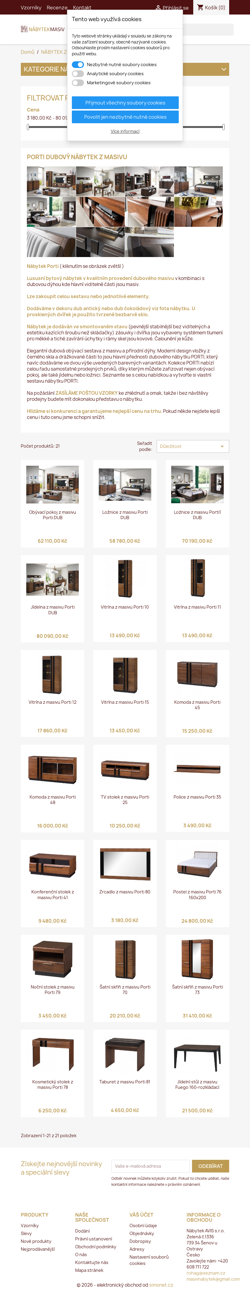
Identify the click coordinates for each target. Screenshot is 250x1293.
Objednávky (142, 1233)
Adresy (137, 1249)
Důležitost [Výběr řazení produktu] (193, 446)
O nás (81, 1254)
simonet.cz (161, 1285)
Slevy (26, 1233)
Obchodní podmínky (95, 1247)
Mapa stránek (89, 1270)
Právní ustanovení (93, 1239)
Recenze (57, 7)
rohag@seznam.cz (206, 1273)
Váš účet (141, 1214)
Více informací (125, 131)
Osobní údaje (143, 1225)
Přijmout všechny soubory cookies (125, 102)
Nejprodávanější (38, 1249)
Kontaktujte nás (91, 1262)
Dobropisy (140, 1241)
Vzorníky (31, 7)
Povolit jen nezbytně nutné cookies (125, 117)
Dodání (82, 1231)
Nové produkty (36, 1241)
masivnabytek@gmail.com (213, 1279)
